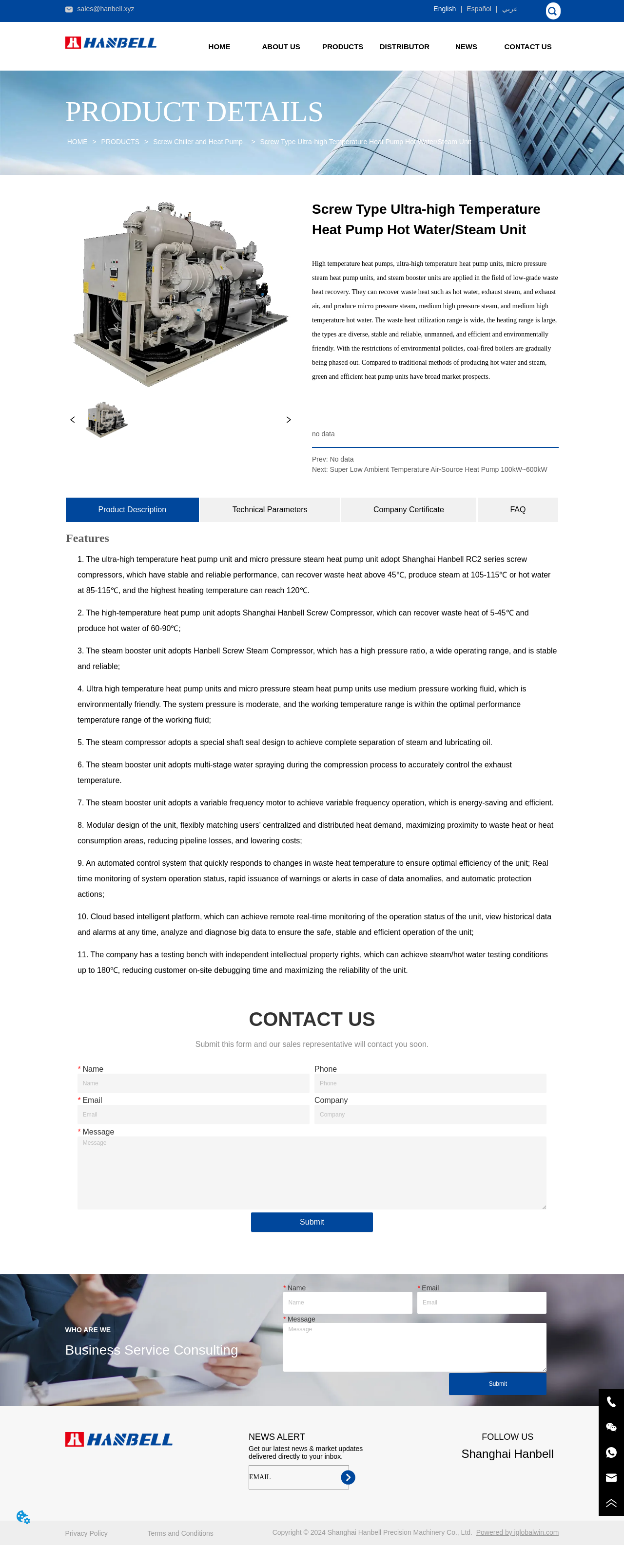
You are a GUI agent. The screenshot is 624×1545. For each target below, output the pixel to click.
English (444, 9)
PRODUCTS (120, 142)
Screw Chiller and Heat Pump (199, 142)
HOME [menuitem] (220, 46)
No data (342, 459)
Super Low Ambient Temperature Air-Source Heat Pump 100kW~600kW (438, 469)
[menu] (374, 46)
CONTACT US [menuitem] (527, 46)
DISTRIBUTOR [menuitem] (404, 46)
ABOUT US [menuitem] (281, 46)
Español (479, 9)
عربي (510, 9)
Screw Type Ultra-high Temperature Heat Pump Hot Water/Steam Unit (364, 142)
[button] (342, 46)
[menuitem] (343, 46)
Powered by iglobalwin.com (517, 1532)
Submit (312, 1222)
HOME (77, 142)
